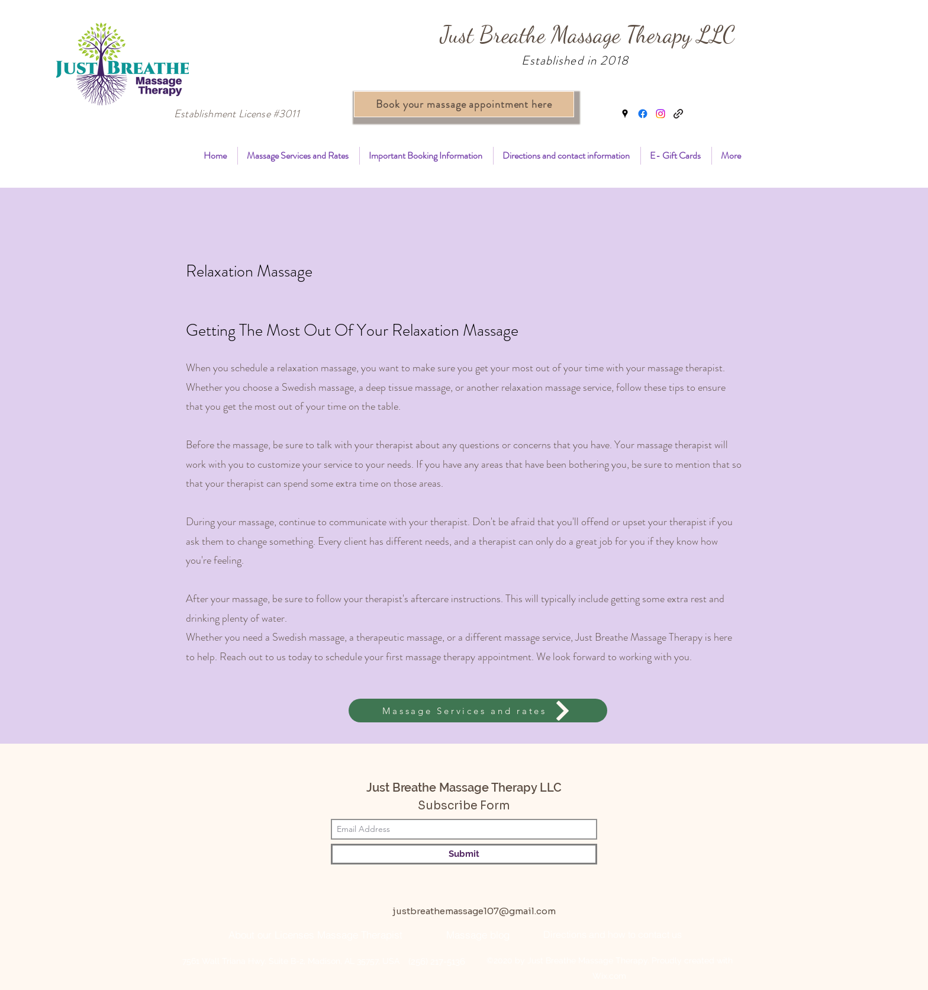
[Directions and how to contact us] (612, 934)
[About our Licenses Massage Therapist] (315, 934)
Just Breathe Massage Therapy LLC (587, 35)
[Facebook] (643, 114)
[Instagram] (660, 114)
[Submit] (464, 854)
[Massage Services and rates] (478, 710)
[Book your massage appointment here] (464, 104)
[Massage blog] (478, 934)
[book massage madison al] (678, 114)
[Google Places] (625, 114)
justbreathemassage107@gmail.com (474, 911)
